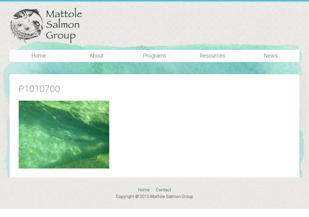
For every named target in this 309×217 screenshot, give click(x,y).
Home (38, 55)
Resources (212, 55)
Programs (154, 55)
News (271, 55)
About (97, 55)
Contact (163, 189)
